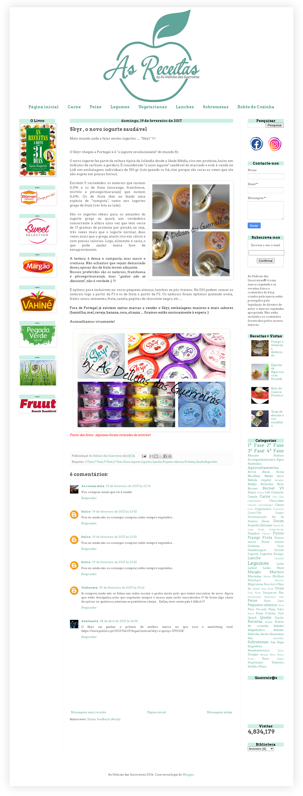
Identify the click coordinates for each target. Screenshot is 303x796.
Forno (278, 533)
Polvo (280, 609)
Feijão (261, 529)
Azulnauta (89, 621)
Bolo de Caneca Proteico (277, 391)
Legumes (119, 107)
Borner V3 (273, 488)
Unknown (89, 587)
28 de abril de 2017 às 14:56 (119, 621)
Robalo (268, 622)
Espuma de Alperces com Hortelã (277, 372)
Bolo (280, 484)
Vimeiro (278, 662)
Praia (259, 613)
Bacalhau (254, 476)
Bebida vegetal (259, 480)
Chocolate (276, 500)
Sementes (277, 634)
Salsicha (253, 634)
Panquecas (270, 592)
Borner (253, 488)
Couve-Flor (255, 512)
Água (280, 459)
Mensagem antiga (219, 712)
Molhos (278, 576)
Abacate (253, 455)
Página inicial (43, 107)
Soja (273, 642)
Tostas (280, 654)
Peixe (95, 107)
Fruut (265, 542)
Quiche (279, 617)
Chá (274, 496)
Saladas (279, 626)
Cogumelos (263, 509)
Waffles (253, 666)
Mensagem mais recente (88, 712)
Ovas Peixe (267, 588)
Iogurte (135, 461)
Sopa (280, 642)
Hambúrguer (257, 550)
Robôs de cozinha (266, 624)
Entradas (266, 525)
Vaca (265, 658)
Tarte (281, 650)
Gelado (279, 542)
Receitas (255, 621)
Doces (278, 521)
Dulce (86, 511)
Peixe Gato (274, 601)
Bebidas (279, 480)
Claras (279, 505)
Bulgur (252, 492)
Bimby (252, 484)
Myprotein (255, 584)
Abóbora (278, 455)
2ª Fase (98, 461)
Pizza (271, 609)
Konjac (279, 554)
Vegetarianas (152, 107)
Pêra (281, 605)
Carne (74, 107)
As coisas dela (92, 486)
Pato (281, 597)
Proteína (189, 461)
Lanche (157, 461)
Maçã (280, 568)
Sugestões (210, 461)
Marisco (277, 572)
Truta (251, 658)
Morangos (254, 580)
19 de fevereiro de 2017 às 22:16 (128, 486)
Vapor (280, 658)
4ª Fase (117, 461)
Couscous (278, 509)
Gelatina (253, 546)
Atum (266, 472)
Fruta (267, 537)
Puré (281, 613)
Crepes (279, 512)
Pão (281, 592)
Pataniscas (270, 597)
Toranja (264, 654)
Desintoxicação (257, 517)
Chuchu (252, 505)
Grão (280, 546)
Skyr (250, 638)
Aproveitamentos (263, 468)
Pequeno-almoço (173, 461)
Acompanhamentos (262, 459)
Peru (251, 609)
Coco (250, 509)
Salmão (278, 630)
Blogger (188, 774)
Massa (267, 576)
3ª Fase (108, 461)
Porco (251, 613)
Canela (252, 496)
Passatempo (254, 597)
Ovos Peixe (254, 592)
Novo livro (270, 584)
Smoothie (278, 638)
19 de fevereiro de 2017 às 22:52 (114, 511)
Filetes (266, 533)
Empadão (253, 525)
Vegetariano (255, 662)
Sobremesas (215, 107)
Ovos (279, 588)
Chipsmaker (255, 501)
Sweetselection (258, 650)
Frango (254, 537)
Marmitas (254, 576)
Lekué (252, 568)
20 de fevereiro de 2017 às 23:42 (122, 587)
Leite (280, 563)
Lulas (267, 568)
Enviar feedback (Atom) (103, 719)
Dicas (126, 461)
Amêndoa (254, 463)
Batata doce (274, 476)
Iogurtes (146, 461)
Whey (262, 666)
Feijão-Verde (276, 529)
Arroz (252, 472)
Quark (200, 461)
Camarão (277, 492)
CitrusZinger (265, 505)
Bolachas (267, 484)
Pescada (261, 609)
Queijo (265, 617)
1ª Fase (89, 461)
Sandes (264, 634)
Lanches (185, 107)
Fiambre (253, 533)
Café (267, 492)
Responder (89, 498)
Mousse (279, 580)
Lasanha (279, 558)
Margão (254, 572)
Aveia (280, 472)
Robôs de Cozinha (255, 107)
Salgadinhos (256, 630)
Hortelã (279, 550)
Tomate (253, 654)
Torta (272, 654)
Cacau (260, 492)
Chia (281, 496)
